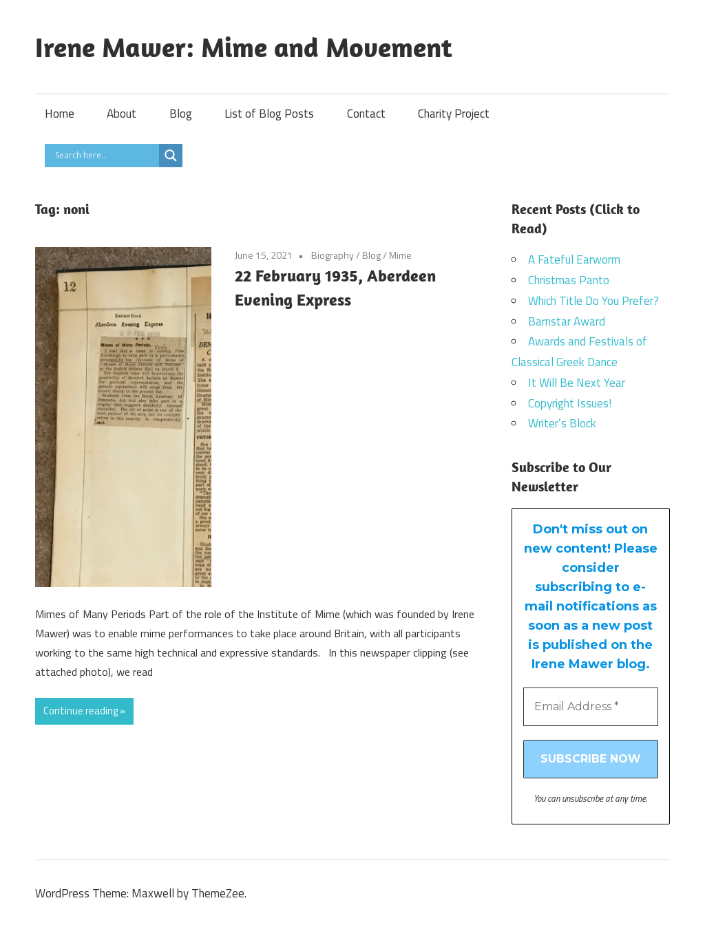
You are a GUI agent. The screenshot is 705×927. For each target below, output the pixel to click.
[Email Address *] (591, 707)
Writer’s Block (562, 423)
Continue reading (80, 710)
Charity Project (454, 113)
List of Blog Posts (269, 113)
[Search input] (105, 155)
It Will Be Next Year (576, 383)
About (121, 113)
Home (59, 113)
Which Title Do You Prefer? (593, 301)
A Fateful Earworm (574, 259)
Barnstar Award (566, 321)
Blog (180, 113)
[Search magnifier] (170, 155)
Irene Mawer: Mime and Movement (243, 47)
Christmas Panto (568, 280)
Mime (400, 255)
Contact (366, 113)
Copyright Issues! (569, 403)
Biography (332, 255)
